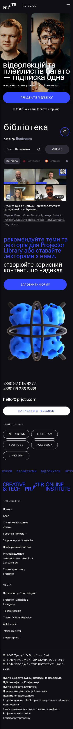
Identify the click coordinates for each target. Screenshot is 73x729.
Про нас (8, 509)
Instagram (17, 434)
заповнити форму (35, 284)
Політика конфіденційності (18, 695)
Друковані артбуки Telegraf (19, 593)
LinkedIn (16, 455)
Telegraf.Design (12, 610)
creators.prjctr (11, 637)
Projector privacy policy (16, 718)
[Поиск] (24, 149)
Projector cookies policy (17, 713)
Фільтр (57, 149)
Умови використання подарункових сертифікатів (31, 709)
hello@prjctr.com (19, 399)
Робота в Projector (14, 533)
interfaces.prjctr (12, 631)
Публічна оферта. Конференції (21, 682)
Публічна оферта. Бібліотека (19, 686)
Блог (6, 515)
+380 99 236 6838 (19, 389)
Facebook (44, 444)
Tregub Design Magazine (17, 617)
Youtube (16, 444)
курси (10, 471)
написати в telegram (36, 410)
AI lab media (10, 624)
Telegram (44, 434)
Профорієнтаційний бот (17, 547)
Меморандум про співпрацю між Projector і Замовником (18, 558)
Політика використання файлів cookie (25, 691)
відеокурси (54, 471)
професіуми (30, 471)
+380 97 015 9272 (19, 383)
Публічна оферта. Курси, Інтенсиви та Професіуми (32, 677)
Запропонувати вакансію (18, 540)
